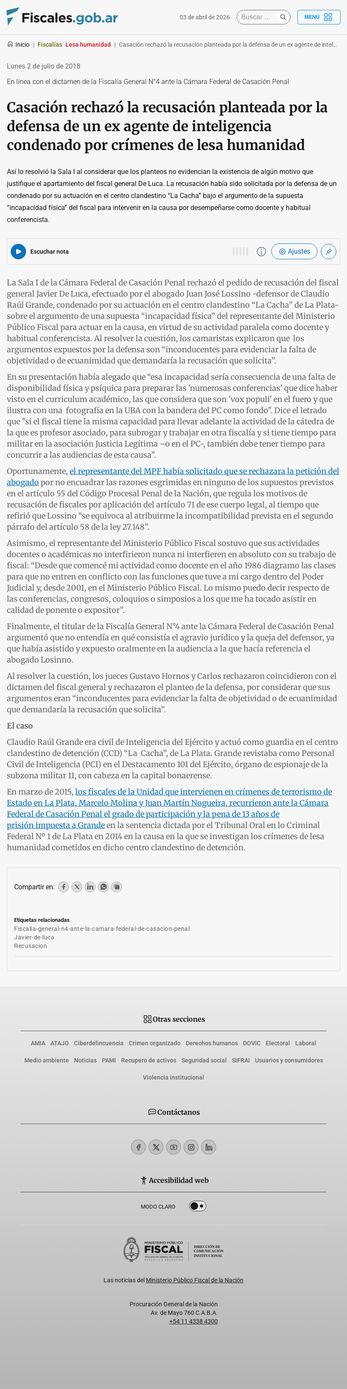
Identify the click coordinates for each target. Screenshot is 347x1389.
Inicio (18, 44)
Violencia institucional (173, 1077)
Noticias (85, 1060)
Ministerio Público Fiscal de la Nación (194, 1280)
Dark (198, 1207)
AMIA (38, 1043)
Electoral (278, 1043)
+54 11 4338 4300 (193, 1321)
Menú (319, 17)
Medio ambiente (46, 1060)
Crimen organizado (155, 1043)
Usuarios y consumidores (289, 1060)
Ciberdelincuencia (99, 1043)
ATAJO (59, 1043)
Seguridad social (204, 1060)
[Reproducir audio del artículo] (18, 251)
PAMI (109, 1060)
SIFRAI (241, 1060)
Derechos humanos (212, 1043)
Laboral (305, 1043)
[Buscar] (258, 17)
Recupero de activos (148, 1060)
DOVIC (252, 1043)
